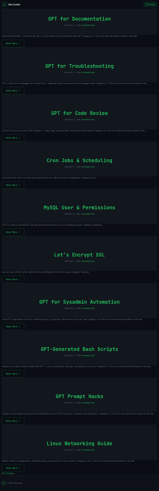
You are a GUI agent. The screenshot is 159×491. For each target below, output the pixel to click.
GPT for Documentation (79, 18)
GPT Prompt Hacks (79, 396)
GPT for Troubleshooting (79, 66)
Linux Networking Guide (79, 443)
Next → (12, 473)
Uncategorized (87, 25)
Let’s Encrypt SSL (79, 254)
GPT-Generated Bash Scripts (79, 349)
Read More (13, 43)
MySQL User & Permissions (79, 207)
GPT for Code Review (79, 113)
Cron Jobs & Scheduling (79, 160)
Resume (150, 4)
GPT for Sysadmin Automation (79, 302)
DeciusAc (14, 4)
